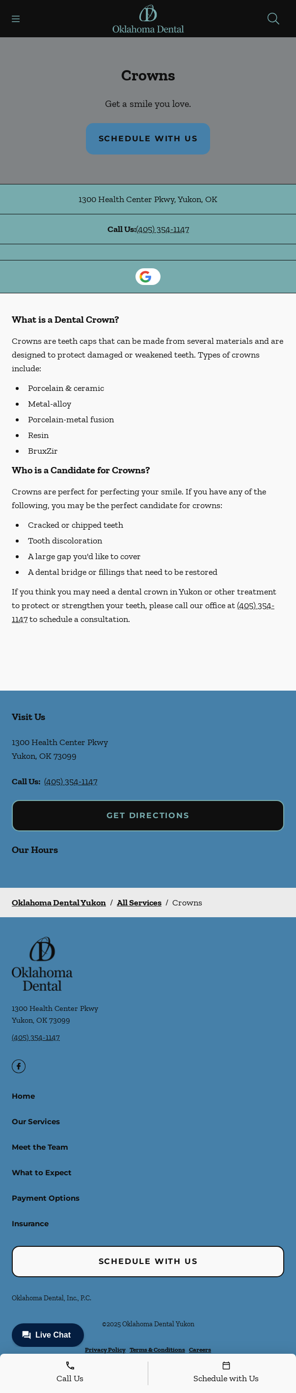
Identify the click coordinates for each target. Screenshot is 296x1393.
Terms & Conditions (157, 1349)
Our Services (36, 1121)
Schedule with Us (148, 138)
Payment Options (46, 1198)
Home (23, 1096)
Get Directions (148, 815)
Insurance (30, 1223)
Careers (200, 1349)
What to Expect (42, 1172)
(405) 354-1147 (162, 229)
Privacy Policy (105, 1349)
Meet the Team (40, 1147)
